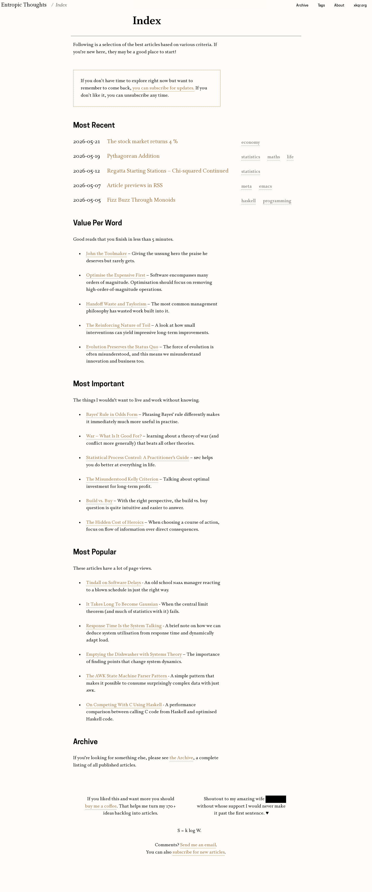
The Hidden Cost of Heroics (114, 523)
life (290, 157)
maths (273, 157)
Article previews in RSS (135, 185)
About (339, 5)
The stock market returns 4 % (142, 141)
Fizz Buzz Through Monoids (141, 200)
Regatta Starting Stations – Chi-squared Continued (168, 171)
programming (277, 201)
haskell (248, 201)
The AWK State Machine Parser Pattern (126, 676)
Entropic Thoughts (24, 5)
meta (246, 186)
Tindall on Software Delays (113, 583)
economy (250, 143)
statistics (250, 157)
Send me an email (198, 845)
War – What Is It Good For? (114, 436)
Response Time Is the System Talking (124, 626)
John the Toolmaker (106, 254)
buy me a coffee (101, 806)
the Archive (181, 758)
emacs (265, 186)
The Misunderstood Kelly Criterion (122, 479)
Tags (321, 5)
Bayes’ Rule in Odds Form (111, 415)
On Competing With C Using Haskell (124, 705)
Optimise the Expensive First (115, 275)
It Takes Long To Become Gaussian (122, 604)
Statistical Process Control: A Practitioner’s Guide (137, 458)
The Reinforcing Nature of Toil (118, 326)
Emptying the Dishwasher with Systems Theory (134, 655)
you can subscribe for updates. (163, 88)
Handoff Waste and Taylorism (116, 304)
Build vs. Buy (99, 501)
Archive (302, 5)
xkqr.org (360, 5)
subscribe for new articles (199, 852)
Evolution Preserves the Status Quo (122, 347)
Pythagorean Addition (133, 156)
